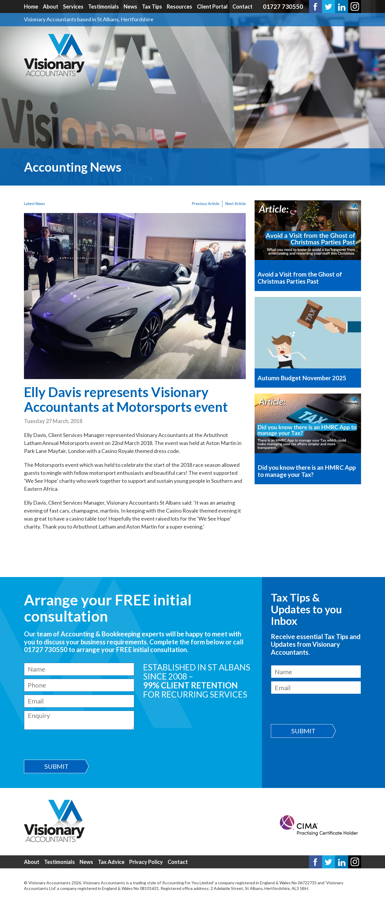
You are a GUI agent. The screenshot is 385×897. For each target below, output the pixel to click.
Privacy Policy (146, 862)
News (130, 6)
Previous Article (205, 203)
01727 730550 (283, 6)
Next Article (235, 203)
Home (31, 6)
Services (73, 6)
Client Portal (212, 6)
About (50, 6)
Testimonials (103, 6)
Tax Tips (152, 6)
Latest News (34, 203)
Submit (56, 766)
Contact (242, 6)
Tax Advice (111, 862)
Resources (179, 6)
